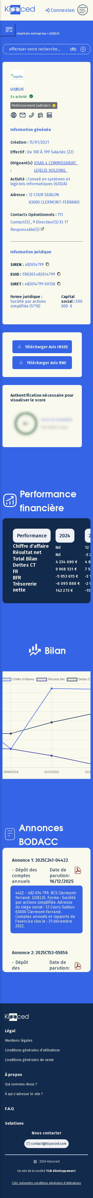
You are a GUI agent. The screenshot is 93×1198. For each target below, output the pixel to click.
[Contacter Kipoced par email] (46, 1143)
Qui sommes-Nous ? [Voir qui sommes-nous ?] (21, 1084)
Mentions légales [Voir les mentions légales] (18, 1040)
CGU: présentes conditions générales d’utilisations (46, 1183)
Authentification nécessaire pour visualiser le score (42, 397)
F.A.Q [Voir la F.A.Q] (9, 1108)
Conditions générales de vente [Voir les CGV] (29, 1060)
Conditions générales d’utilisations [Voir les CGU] (32, 1050)
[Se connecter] (59, 10)
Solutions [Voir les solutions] (14, 1123)
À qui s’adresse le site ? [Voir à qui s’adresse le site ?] (24, 1094)
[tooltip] (13, 115)
